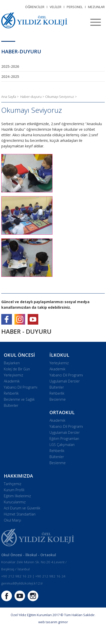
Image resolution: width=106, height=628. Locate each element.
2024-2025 (10, 76)
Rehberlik (11, 393)
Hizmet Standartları (20, 514)
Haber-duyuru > (32, 96)
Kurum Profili (14, 489)
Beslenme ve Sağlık (19, 399)
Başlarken (12, 363)
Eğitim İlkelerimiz (17, 496)
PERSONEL (75, 7)
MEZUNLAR (96, 7)
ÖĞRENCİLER (34, 7)
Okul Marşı (12, 520)
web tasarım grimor (53, 622)
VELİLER (55, 7)
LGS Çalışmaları (62, 444)
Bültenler (11, 405)
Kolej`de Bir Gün (17, 369)
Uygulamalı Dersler (64, 381)
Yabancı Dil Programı (20, 387)
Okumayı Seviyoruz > (61, 96)
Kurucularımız (15, 502)
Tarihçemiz (12, 483)
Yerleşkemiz (13, 375)
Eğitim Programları (64, 438)
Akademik (12, 381)
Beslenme (57, 399)
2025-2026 (10, 66)
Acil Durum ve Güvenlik (22, 508)
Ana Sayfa (9, 96)
